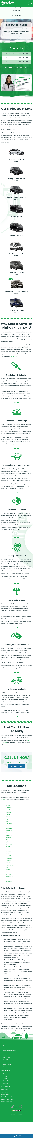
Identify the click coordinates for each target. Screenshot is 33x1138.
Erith (7, 826)
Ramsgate (8, 851)
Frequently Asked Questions (9, 1050)
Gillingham (8, 833)
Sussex (3, 799)
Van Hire (5, 1078)
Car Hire (5, 1076)
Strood (7, 867)
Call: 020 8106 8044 (16, 766)
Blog (4, 1048)
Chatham (8, 812)
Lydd (7, 842)
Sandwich (8, 856)
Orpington (8, 849)
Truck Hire (5, 1083)
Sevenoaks (9, 858)
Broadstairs (9, 807)
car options (14, 356)
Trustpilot (4, 1119)
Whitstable (9, 881)
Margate (8, 846)
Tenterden (8, 872)
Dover (7, 821)
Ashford (8, 805)
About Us (5, 1055)
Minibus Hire (6, 1080)
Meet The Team (6, 1057)
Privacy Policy (6, 1062)
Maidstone (9, 844)
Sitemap (5, 1066)
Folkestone (9, 830)
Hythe (7, 839)
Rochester (8, 853)
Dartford (8, 816)
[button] (16, 82)
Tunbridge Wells (10, 876)
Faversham (9, 828)
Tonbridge (8, 874)
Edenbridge (9, 823)
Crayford (8, 814)
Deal (7, 819)
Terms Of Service (7, 1064)
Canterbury (9, 810)
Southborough (9, 865)
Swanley (8, 869)
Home (4, 1045)
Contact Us (5, 1059)
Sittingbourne (9, 863)
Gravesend (9, 835)
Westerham (9, 879)
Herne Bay (8, 837)
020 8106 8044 (18, 68)
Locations (5, 1052)
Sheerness (8, 860)
